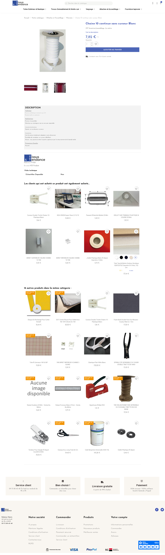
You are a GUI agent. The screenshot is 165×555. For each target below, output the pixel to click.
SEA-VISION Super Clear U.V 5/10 (68, 215)
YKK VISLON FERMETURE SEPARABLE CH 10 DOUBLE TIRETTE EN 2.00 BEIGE (126, 407)
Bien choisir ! (62, 485)
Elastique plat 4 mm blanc (97, 362)
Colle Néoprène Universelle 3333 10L (97, 450)
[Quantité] (88, 44)
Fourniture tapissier (133, 9)
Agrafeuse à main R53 (97, 405)
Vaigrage (90, 9)
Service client (23, 485)
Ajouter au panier (112, 50)
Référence (27, 162)
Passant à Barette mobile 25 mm (97, 215)
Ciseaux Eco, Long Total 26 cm (68, 450)
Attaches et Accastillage (110, 9)
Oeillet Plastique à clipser (126, 450)
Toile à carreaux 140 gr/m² (39, 362)
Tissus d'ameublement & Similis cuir (66, 9)
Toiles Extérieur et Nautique (34, 9)
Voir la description (92, 32)
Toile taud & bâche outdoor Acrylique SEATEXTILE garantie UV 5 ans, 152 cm (126, 265)
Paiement (141, 485)
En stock (27, 166)
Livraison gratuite (102, 486)
